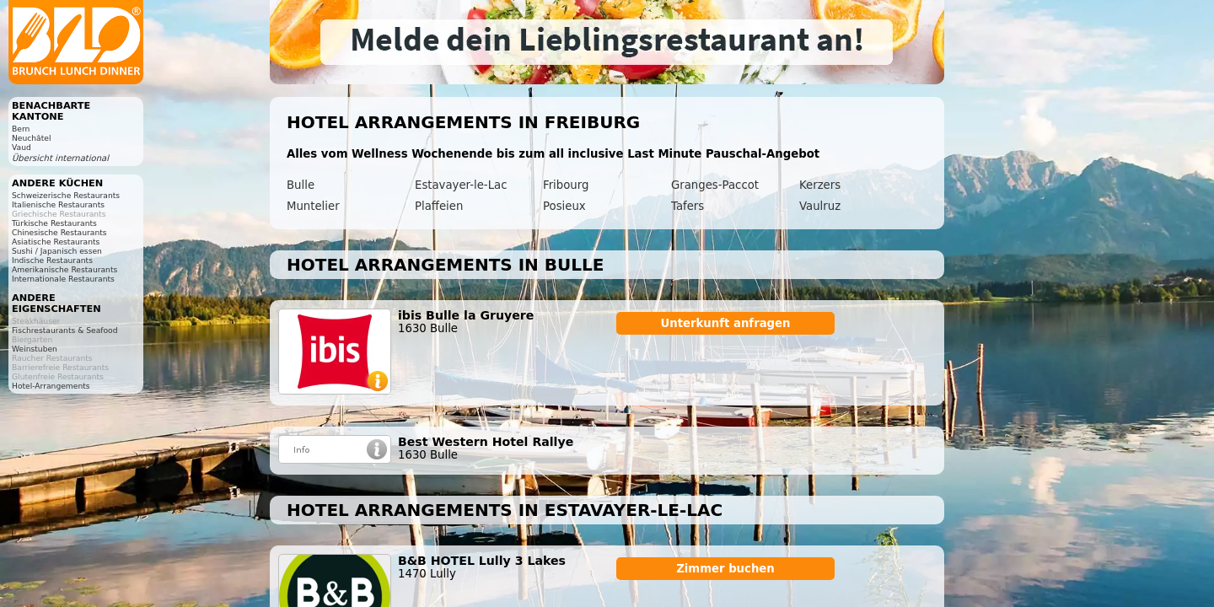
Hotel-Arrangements (51, 385)
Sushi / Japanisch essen (57, 250)
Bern (21, 128)
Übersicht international (60, 158)
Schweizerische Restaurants (66, 195)
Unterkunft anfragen (725, 323)
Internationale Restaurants (63, 278)
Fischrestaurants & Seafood (65, 330)
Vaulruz (820, 206)
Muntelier (313, 206)
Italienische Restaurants (58, 204)
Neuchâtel (31, 137)
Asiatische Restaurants (55, 241)
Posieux (564, 206)
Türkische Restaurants (54, 223)
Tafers (687, 206)
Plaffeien (439, 206)
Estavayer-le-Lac (461, 185)
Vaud (21, 147)
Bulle (300, 185)
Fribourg (565, 185)
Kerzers (820, 185)
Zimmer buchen (725, 568)
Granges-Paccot (715, 185)
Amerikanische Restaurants (64, 269)
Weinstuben (34, 348)
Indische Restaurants (52, 260)
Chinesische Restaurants (59, 232)
